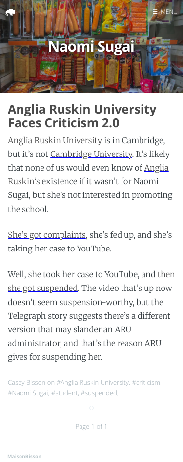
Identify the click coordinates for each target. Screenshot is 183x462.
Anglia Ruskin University (55, 141)
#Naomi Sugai (28, 392)
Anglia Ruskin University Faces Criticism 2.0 (82, 116)
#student (64, 392)
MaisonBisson (24, 456)
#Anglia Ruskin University (93, 382)
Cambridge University (91, 154)
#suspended (99, 392)
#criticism (146, 382)
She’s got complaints (47, 235)
